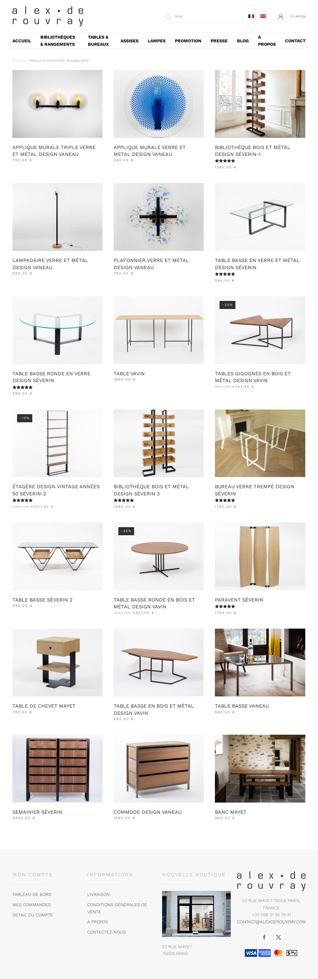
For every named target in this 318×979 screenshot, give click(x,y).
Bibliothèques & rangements (57, 41)
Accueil (19, 61)
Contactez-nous (106, 932)
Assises (129, 40)
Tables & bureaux (98, 41)
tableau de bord (32, 894)
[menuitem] (251, 16)
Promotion (188, 40)
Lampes (157, 40)
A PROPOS (267, 41)
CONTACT (295, 40)
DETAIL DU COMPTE (32, 914)
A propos (97, 921)
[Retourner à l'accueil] (47, 16)
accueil (21, 40)
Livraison (98, 894)
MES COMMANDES (31, 904)
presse (219, 40)
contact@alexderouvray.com (271, 921)
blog (243, 40)
